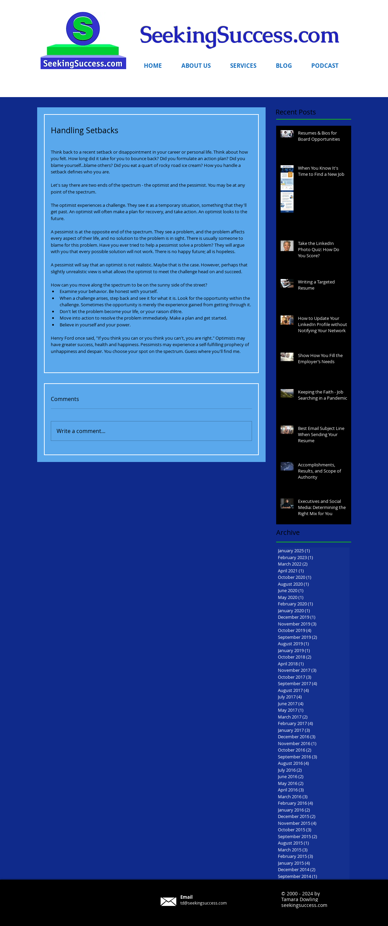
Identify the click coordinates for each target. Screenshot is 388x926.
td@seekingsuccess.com (203, 903)
